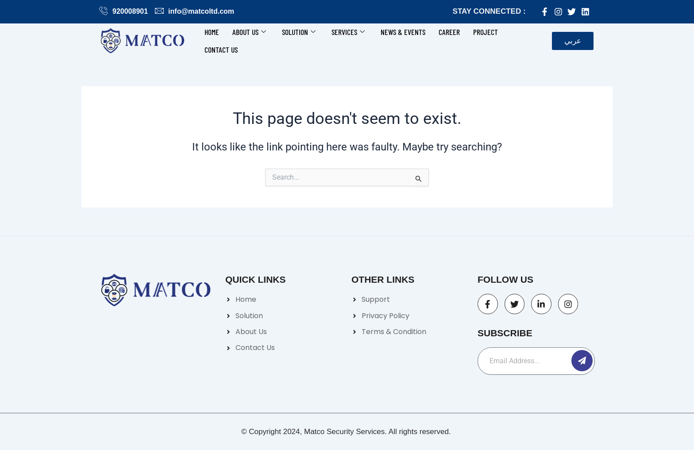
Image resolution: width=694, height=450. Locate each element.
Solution (299, 32)
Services (348, 32)
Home (211, 32)
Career (449, 32)
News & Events (403, 32)
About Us (249, 32)
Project (485, 32)
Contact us (221, 49)
